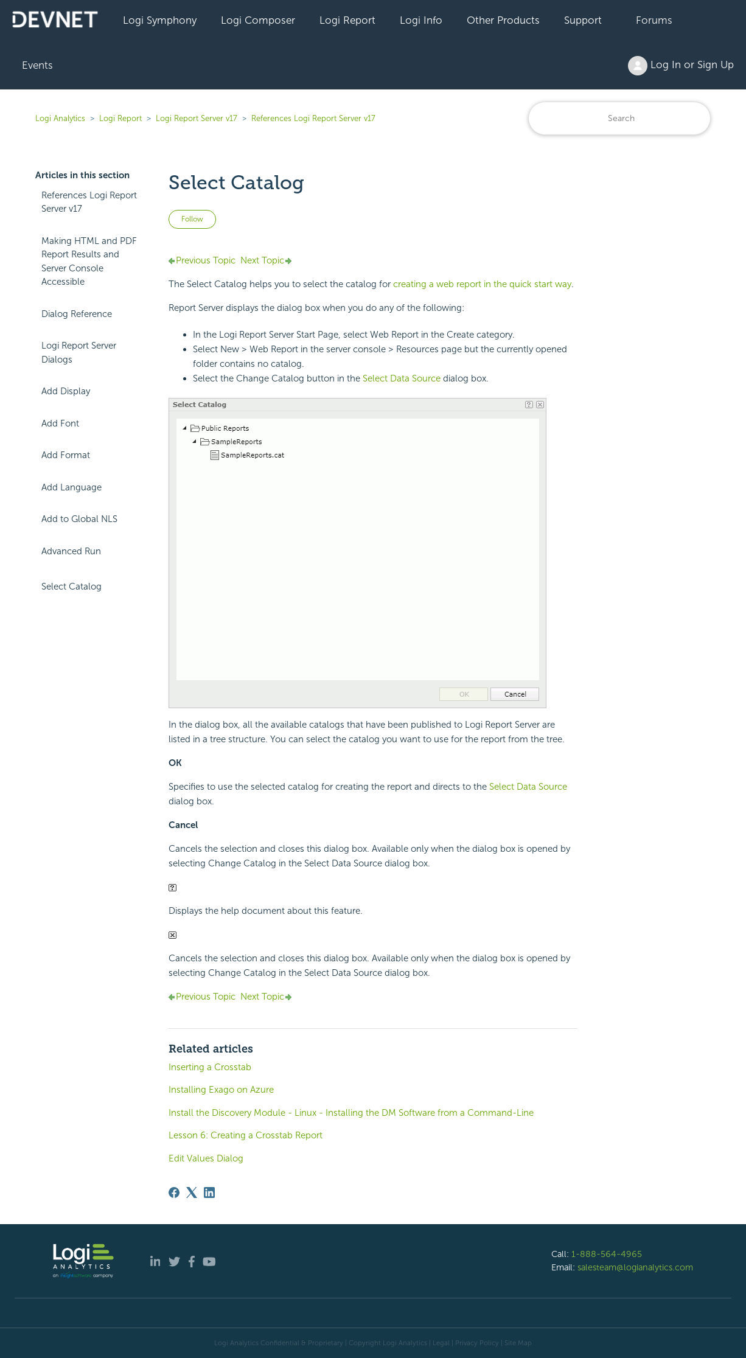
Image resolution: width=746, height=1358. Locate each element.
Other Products (503, 20)
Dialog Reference (76, 313)
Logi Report (347, 20)
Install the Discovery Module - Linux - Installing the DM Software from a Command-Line (351, 1112)
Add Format (65, 455)
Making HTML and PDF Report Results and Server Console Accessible (89, 261)
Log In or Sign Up (681, 65)
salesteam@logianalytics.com (635, 1267)
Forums (654, 20)
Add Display (65, 391)
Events (37, 65)
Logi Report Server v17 (196, 118)
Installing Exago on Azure (221, 1089)
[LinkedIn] (209, 1192)
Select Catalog (71, 586)
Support (583, 20)
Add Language (71, 487)
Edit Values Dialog (206, 1158)
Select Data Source (402, 378)
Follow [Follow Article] (192, 219)
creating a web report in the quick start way (482, 284)
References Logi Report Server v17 (313, 118)
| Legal (439, 1343)
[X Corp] (191, 1192)
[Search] (619, 118)
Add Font (60, 423)
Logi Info (421, 20)
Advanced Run (71, 551)
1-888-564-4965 (606, 1253)
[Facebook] (174, 1192)
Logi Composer (258, 20)
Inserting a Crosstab (210, 1067)
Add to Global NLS (79, 519)
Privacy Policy (477, 1343)
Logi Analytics (60, 118)
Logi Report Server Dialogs (78, 352)
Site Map (518, 1343)
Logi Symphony (160, 20)
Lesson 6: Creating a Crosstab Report (245, 1135)
